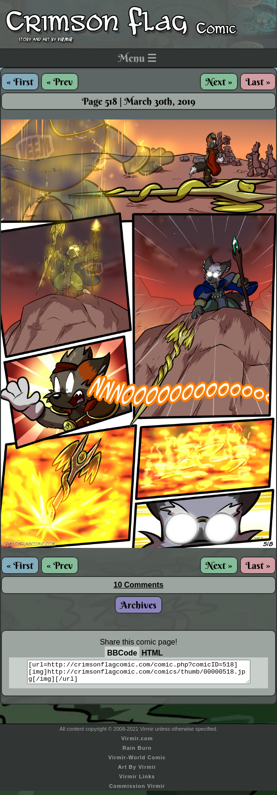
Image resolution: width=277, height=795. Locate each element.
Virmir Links (137, 781)
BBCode (122, 653)
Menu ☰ (137, 58)
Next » (219, 82)
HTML (152, 653)
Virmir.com (137, 742)
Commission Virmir (137, 790)
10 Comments (139, 585)
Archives (138, 605)
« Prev (60, 82)
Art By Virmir (137, 771)
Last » (258, 82)
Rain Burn (137, 752)
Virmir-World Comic (137, 762)
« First (20, 82)
